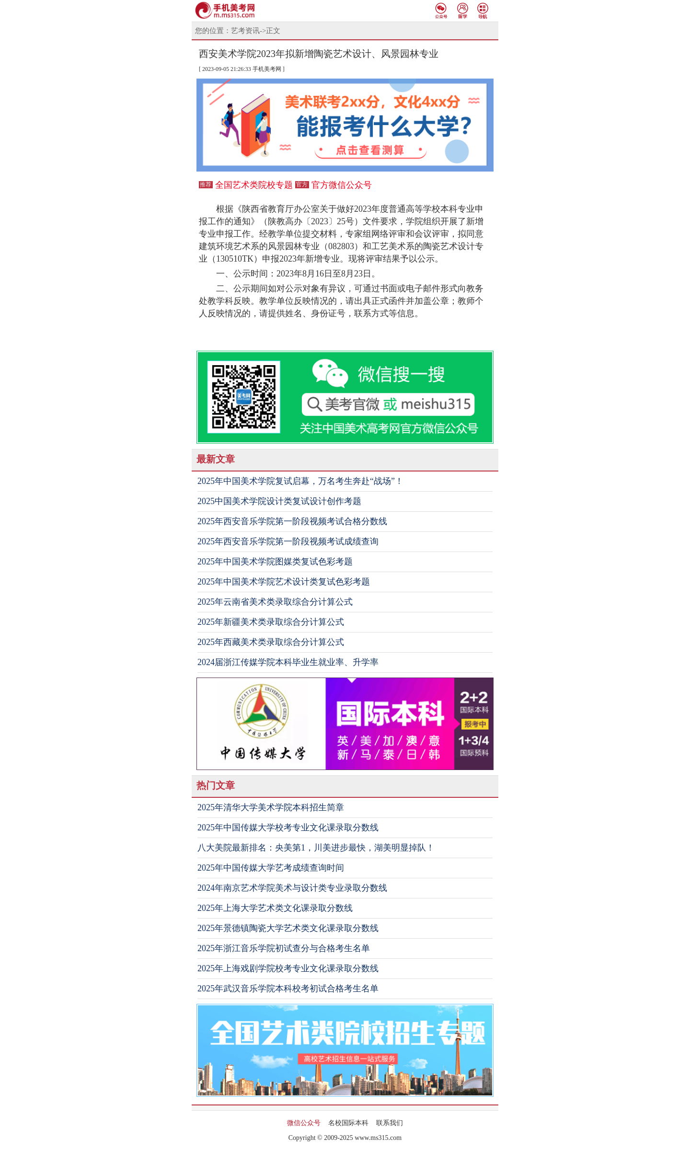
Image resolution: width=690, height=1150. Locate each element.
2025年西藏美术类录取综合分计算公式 (270, 642)
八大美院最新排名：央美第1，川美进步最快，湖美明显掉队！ (316, 847)
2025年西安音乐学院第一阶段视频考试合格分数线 (292, 521)
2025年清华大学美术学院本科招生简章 (270, 807)
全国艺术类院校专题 (254, 185)
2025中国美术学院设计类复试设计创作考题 (279, 501)
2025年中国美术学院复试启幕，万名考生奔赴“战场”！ (300, 481)
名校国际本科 (348, 1123)
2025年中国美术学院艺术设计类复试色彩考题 (283, 581)
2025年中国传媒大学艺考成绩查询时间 (270, 868)
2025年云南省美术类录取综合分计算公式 (275, 602)
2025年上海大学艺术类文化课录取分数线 (275, 908)
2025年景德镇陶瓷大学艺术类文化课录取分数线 (288, 928)
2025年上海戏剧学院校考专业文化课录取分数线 (288, 968)
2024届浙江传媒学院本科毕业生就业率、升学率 (288, 662)
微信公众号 (304, 1123)
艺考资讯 (245, 30)
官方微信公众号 (341, 185)
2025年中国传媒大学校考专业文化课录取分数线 (288, 827)
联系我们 (389, 1123)
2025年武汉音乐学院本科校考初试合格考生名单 (288, 988)
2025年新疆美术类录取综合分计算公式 (270, 622)
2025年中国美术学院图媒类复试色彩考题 (275, 561)
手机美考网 (267, 69)
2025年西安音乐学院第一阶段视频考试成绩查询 (288, 541)
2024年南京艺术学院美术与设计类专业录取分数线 (292, 888)
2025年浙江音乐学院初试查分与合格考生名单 (283, 948)
